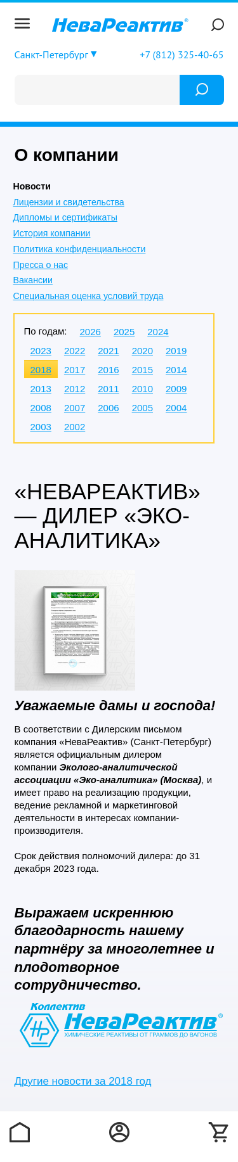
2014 (176, 369)
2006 (108, 407)
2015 (142, 369)
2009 (176, 388)
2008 (40, 407)
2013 (40, 388)
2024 (157, 331)
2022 (74, 350)
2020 (142, 350)
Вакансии (33, 280)
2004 (176, 407)
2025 (124, 331)
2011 (108, 388)
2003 (40, 426)
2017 (74, 369)
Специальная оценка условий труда (88, 296)
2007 (74, 407)
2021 (108, 350)
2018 (40, 369)
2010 (142, 388)
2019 (176, 350)
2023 (40, 350)
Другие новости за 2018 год (83, 1081)
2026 (90, 331)
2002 (74, 426)
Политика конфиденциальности (79, 249)
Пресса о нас (40, 265)
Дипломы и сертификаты (65, 217)
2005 (142, 407)
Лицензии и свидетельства (68, 202)
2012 (74, 388)
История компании (52, 233)
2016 (108, 369)
